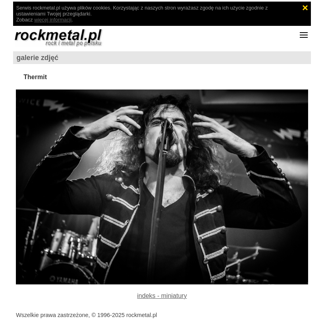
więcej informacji (52, 20)
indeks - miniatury (162, 295)
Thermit (35, 77)
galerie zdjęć (37, 58)
